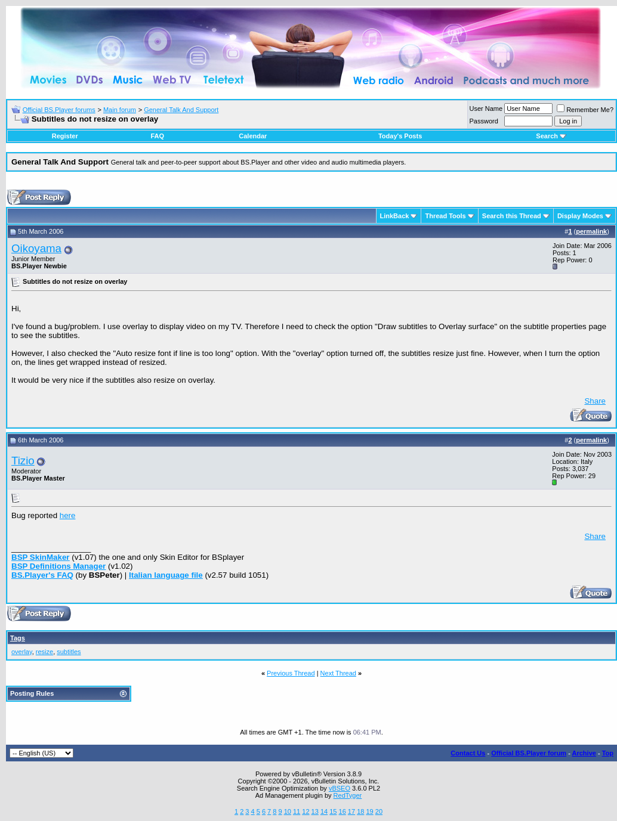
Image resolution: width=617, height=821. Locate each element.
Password (484, 121)
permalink (591, 231)
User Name (486, 108)
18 (360, 811)
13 (315, 811)
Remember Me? (585, 109)
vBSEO (339, 788)
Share (595, 400)
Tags (17, 638)
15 (333, 811)
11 (296, 811)
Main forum (119, 109)
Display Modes (580, 215)
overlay (21, 651)
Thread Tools (445, 215)
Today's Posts (400, 136)
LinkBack (394, 215)
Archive (584, 753)
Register (65, 136)
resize (44, 651)
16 (342, 811)
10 (287, 811)
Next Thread (338, 673)
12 (305, 811)
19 (369, 811)
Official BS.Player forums (59, 109)
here (68, 515)
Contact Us (468, 753)
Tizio (23, 460)
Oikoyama (36, 248)
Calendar (253, 136)
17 (351, 811)
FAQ (157, 136)
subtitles (69, 651)
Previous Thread (291, 673)
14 (324, 811)
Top (607, 753)
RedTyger (348, 795)
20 (378, 811)
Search (551, 136)
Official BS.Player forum (528, 753)
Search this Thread (511, 215)
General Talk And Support (181, 109)
